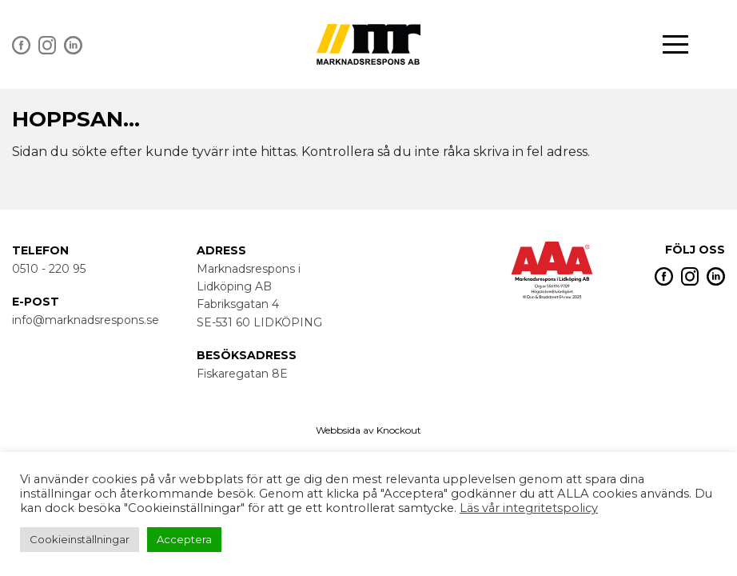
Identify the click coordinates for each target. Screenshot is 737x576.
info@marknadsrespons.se (85, 320)
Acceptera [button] (184, 539)
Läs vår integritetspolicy (529, 508)
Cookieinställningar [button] (79, 539)
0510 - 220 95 (49, 269)
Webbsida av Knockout (368, 430)
